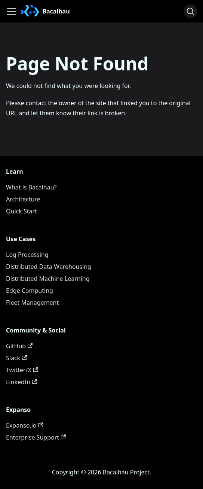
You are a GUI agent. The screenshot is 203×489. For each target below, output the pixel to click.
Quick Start (21, 211)
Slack (16, 358)
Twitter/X (22, 370)
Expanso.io (24, 425)
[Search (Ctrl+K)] (190, 11)
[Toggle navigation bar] (11, 11)
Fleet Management (32, 302)
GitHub (19, 346)
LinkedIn (21, 382)
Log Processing (27, 254)
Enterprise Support (36, 437)
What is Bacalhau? (31, 187)
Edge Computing (29, 290)
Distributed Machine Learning (48, 278)
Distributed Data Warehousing (48, 266)
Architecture (23, 199)
